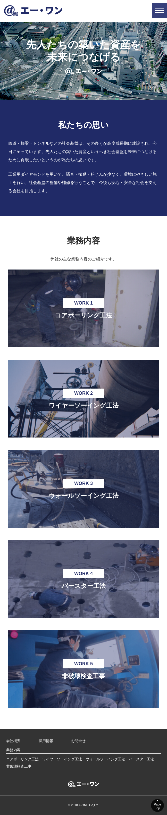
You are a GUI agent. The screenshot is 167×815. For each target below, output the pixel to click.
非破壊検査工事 (18, 766)
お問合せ (78, 741)
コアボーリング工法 (22, 759)
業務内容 (13, 750)
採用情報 (46, 741)
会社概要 (13, 741)
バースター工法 (141, 759)
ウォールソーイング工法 (105, 759)
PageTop (157, 804)
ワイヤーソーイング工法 (62, 759)
